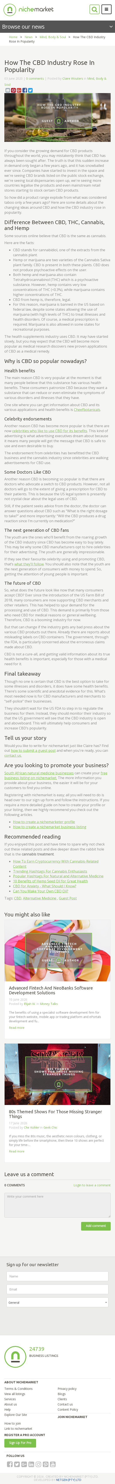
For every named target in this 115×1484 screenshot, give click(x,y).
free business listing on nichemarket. (55, 775)
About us (10, 1404)
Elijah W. (30, 1004)
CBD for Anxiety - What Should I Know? (44, 886)
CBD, (18, 898)
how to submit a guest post (33, 750)
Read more (17, 1028)
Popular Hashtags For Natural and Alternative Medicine (58, 876)
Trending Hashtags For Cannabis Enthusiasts (50, 871)
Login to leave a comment (92, 1185)
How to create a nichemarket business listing (49, 826)
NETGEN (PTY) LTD (68, 1480)
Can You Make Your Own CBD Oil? (40, 891)
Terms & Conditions (18, 1389)
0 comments (35, 78)
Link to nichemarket (18, 1429)
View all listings (14, 1394)
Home (13, 37)
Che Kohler (31, 1127)
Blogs (62, 1394)
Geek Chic (50, 1127)
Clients (62, 1399)
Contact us (65, 1404)
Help (7, 1409)
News (29, 37)
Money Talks (49, 1004)
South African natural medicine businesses (39, 773)
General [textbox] (13, 1302)
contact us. (13, 755)
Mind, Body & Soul (53, 37)
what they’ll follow (29, 564)
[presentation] (40, 1318)
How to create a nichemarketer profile (44, 821)
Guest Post (68, 898)
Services (10, 1399)
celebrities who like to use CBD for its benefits (49, 430)
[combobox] (57, 1302)
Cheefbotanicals (87, 409)
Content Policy (68, 1409)
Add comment (96, 1226)
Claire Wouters (72, 78)
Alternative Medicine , (40, 898)
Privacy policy (67, 1389)
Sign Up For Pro (20, 1443)
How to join (12, 1423)
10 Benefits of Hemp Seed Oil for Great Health (50, 881)
